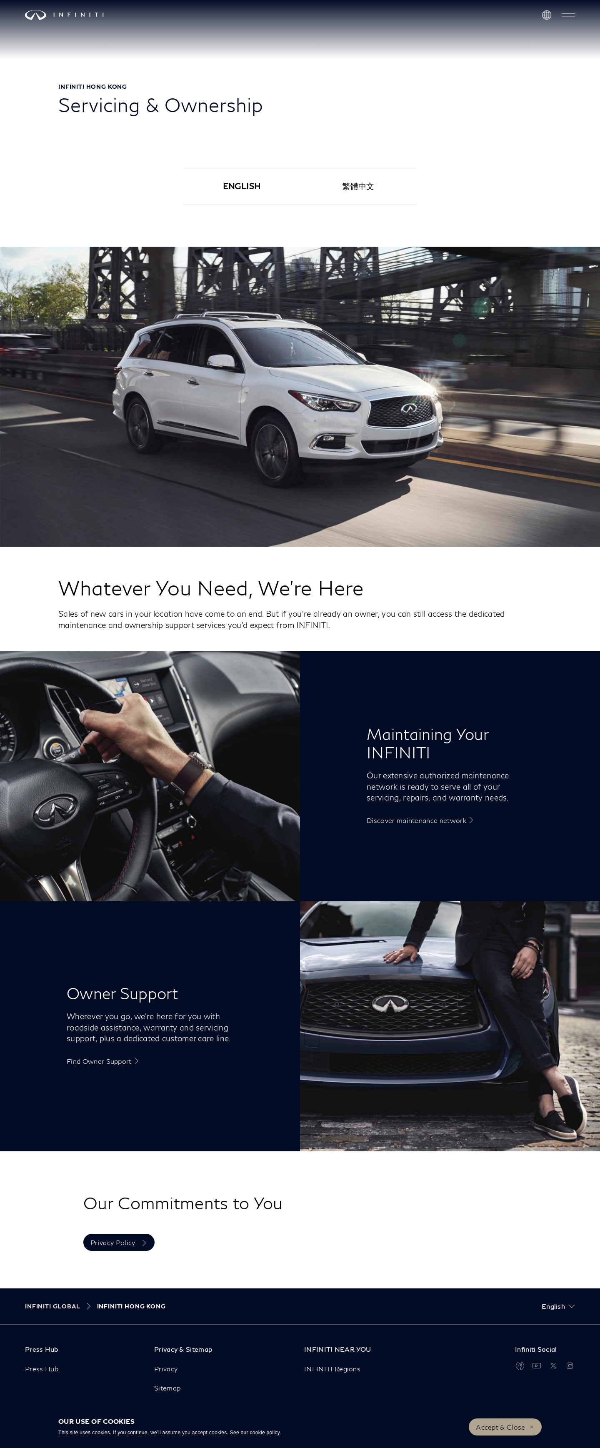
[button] (568, 15)
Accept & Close (500, 1427)
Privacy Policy (113, 1242)
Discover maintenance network (416, 820)
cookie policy (265, 1432)
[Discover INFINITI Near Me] (547, 15)
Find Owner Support (99, 1061)
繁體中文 (358, 186)
